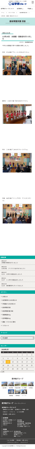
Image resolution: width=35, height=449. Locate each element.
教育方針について (7, 421)
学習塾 (29, 8)
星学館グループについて (7, 8)
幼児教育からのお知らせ (9, 300)
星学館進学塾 (17, 431)
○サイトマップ (24, 442)
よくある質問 (20, 412)
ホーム (2, 12)
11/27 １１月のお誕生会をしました (12, 280)
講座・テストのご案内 (8, 322)
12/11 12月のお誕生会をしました (11, 274)
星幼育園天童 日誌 (29, 42)
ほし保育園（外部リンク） (24, 426)
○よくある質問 (10, 440)
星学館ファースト (18, 434)
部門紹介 (5, 433)
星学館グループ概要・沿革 (21, 409)
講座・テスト (17, 436)
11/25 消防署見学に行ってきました (12, 286)
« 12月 (2, 372)
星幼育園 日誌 (6, 307)
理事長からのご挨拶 (8, 409)
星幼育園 (19, 420)
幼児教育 (19, 8)
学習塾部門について (8, 431)
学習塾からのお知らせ (8, 304)
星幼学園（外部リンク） (23, 424)
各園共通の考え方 (7, 423)
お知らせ (5, 296)
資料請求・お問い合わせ (9, 414)
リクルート (5, 325)
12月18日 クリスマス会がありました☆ (13, 268)
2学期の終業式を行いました (9, 263)
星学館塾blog (6, 318)
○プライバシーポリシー (13, 442)
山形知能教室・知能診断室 (24, 423)
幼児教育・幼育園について (9, 420)
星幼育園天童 (20, 421)
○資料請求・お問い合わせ (22, 440)
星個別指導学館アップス (20, 433)
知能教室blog (6, 315)
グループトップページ (20, 403)
